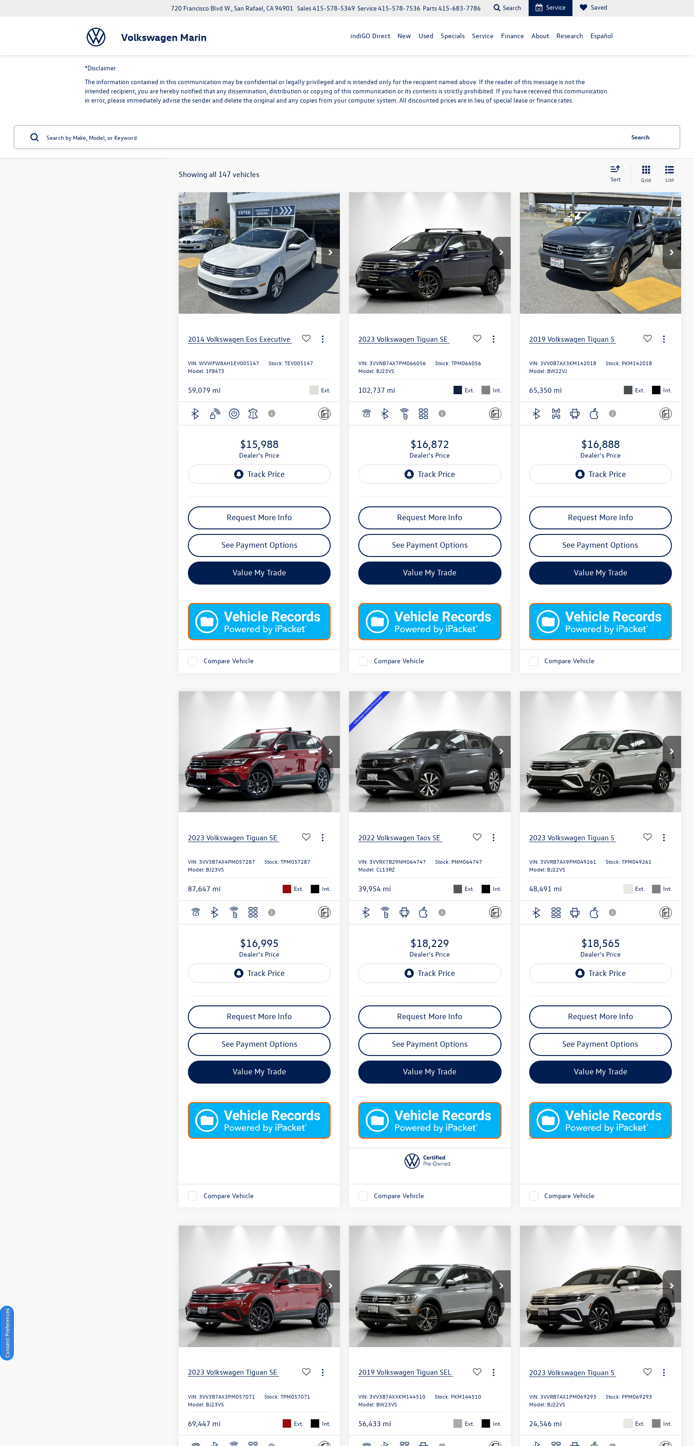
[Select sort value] (618, 174)
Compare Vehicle (229, 661)
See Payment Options (259, 545)
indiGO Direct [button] (370, 35)
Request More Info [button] (259, 517)
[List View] (669, 174)
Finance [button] (512, 35)
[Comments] (324, 413)
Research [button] (569, 35)
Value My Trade (259, 572)
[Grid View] (644, 174)
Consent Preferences (7, 1333)
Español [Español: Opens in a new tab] (601, 35)
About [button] (540, 35)
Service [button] (483, 35)
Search (640, 137)
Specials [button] (453, 35)
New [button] (404, 35)
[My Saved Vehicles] (593, 8)
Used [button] (426, 35)
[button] (330, 253)
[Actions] (323, 339)
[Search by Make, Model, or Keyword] (334, 137)
